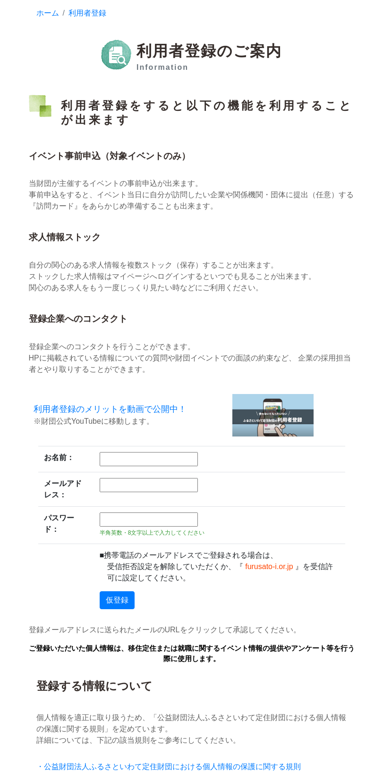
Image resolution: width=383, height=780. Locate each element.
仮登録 (117, 600)
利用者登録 (87, 13)
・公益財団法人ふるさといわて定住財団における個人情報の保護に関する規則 (168, 767)
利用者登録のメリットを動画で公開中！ (110, 409)
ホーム (47, 13)
